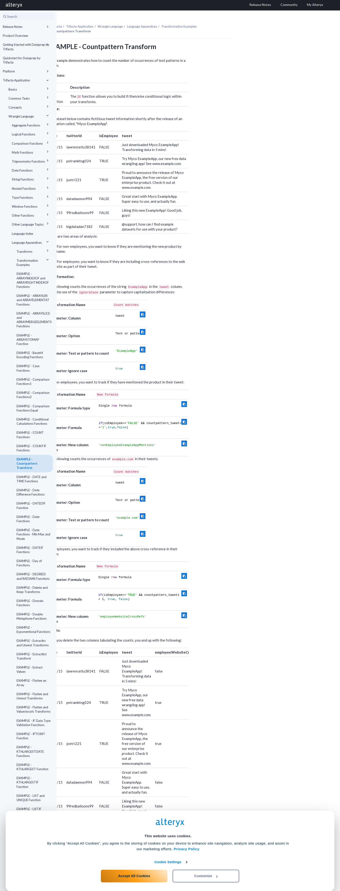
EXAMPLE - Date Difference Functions (31, 492)
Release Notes (26, 26)
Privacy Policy (187, 843)
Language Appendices (31, 241)
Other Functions (31, 214)
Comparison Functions (31, 142)
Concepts (29, 106)
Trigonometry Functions (31, 160)
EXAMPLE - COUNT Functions (30, 435)
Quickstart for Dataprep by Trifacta (22, 60)
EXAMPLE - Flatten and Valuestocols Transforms (34, 709)
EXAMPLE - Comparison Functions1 (33, 382)
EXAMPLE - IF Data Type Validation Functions (34, 723)
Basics (29, 88)
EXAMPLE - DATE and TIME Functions (32, 479)
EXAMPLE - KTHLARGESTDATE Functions (30, 751)
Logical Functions (31, 133)
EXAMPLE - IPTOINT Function (31, 736)
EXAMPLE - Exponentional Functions (33, 630)
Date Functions (31, 169)
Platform (26, 71)
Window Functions (31, 205)
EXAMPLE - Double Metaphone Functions (32, 616)
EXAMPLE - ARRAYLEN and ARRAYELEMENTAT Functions (33, 300)
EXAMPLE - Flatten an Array (31, 683)
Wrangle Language (29, 115)
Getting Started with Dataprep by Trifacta (26, 46)
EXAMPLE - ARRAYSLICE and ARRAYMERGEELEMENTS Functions (34, 319)
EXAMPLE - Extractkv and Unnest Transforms (33, 643)
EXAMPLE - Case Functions (28, 368)
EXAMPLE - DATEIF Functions (30, 550)
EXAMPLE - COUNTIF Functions (31, 448)
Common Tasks (29, 97)
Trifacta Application (26, 80)
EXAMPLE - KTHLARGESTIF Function (27, 782)
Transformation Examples (33, 262)
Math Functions (31, 151)
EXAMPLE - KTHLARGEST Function (32, 767)
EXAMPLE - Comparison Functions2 (33, 395)
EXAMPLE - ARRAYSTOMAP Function (28, 339)
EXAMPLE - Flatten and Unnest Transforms (32, 696)
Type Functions (31, 196)
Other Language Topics (31, 223)
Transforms (33, 250)
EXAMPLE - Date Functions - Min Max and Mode (33, 534)
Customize (206, 870)
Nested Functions (31, 187)
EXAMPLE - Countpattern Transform (27, 463)
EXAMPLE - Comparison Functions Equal (33, 408)
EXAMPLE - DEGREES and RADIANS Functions (33, 576)
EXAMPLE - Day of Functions (29, 563)
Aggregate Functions (31, 124)
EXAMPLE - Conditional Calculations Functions (33, 421)
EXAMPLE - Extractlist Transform (32, 656)
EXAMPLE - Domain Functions (30, 603)
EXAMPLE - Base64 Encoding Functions (30, 355)
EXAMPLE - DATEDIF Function (31, 505)
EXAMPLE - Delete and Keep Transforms (32, 590)
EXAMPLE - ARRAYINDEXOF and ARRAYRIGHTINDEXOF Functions (33, 280)
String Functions (31, 178)
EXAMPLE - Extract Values (29, 669)
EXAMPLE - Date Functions (28, 519)
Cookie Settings (168, 856)
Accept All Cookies (134, 870)
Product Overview (15, 36)
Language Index (22, 233)
